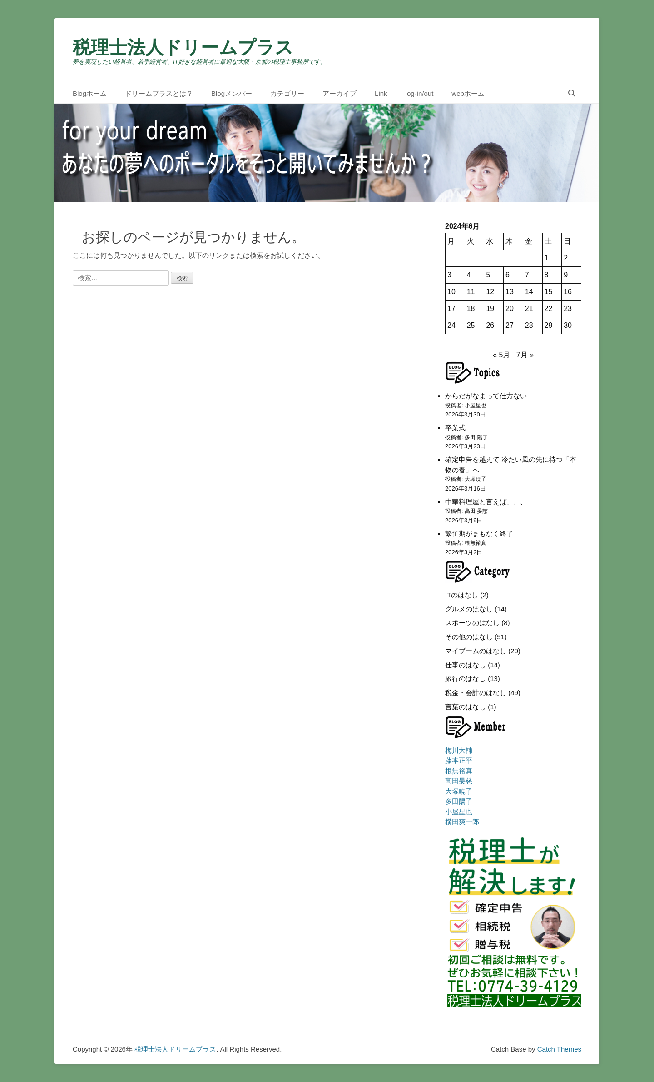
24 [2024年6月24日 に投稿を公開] (451, 325)
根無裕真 (458, 771)
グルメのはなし (469, 609)
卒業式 (455, 427)
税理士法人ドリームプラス (183, 47)
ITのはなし (461, 595)
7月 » (525, 355)
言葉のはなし (465, 707)
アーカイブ (339, 93)
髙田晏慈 (458, 781)
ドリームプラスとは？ (159, 93)
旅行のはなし (465, 678)
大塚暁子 (458, 791)
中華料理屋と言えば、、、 (486, 502)
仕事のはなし (465, 665)
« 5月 (501, 355)
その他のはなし (469, 637)
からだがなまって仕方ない (486, 396)
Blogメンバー (231, 93)
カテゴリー (287, 93)
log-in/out (420, 93)
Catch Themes (559, 1049)
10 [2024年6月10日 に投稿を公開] (451, 292)
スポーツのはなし (472, 622)
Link (381, 93)
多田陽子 (458, 801)
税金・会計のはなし (475, 692)
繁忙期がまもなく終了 (479, 533)
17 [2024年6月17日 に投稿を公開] (451, 308)
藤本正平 (458, 760)
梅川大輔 (458, 750)
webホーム (468, 93)
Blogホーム (90, 93)
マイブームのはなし (475, 651)
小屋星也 (458, 812)
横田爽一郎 (462, 822)
